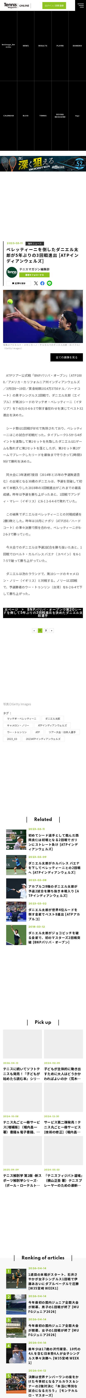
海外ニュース (35, 243)
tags (77, 116)
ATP (38, 732)
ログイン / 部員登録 (54, 5)
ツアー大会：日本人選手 (62, 732)
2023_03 (12, 739)
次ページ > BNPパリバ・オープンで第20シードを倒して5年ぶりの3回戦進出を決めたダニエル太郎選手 (43, 613)
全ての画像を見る (67, 357)
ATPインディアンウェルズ (52, 725)
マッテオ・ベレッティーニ (21, 718)
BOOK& (60, 116)
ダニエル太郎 (52, 718)
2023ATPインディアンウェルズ (43, 739)
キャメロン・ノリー (18, 725)
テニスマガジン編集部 (34, 269)
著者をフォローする (34, 274)
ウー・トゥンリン (17, 732)
